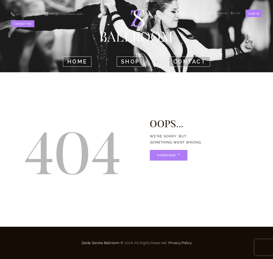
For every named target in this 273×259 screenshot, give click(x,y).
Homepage (166, 155)
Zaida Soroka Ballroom (100, 243)
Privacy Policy (180, 243)
